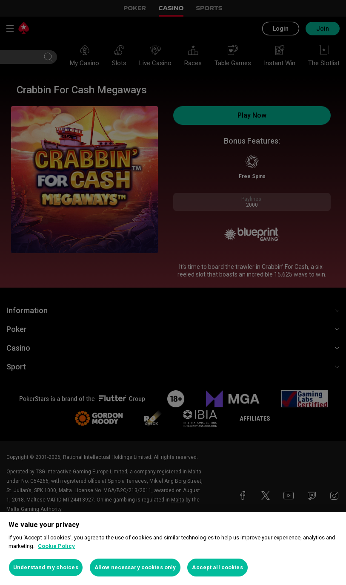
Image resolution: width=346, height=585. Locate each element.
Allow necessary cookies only (135, 567)
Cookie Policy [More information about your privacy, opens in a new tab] (56, 546)
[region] (173, 548)
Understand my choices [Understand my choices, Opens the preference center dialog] (45, 567)
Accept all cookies (217, 567)
